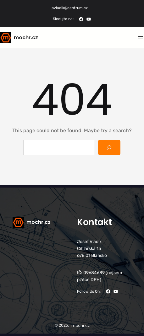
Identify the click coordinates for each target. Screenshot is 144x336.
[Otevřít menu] (140, 37)
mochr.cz (26, 37)
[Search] (109, 147)
